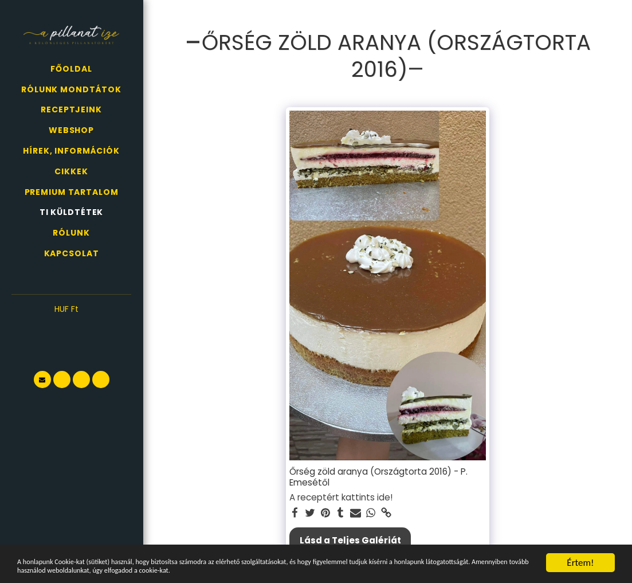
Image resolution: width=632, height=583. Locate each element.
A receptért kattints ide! (340, 497)
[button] (71, 326)
